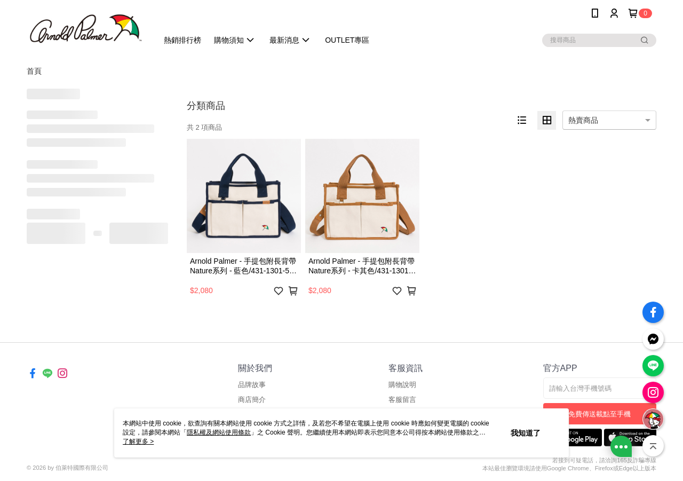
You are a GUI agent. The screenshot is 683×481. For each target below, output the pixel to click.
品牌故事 (252, 385)
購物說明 (402, 385)
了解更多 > (138, 441)
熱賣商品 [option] (583, 120)
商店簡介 (252, 400)
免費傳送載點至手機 (599, 414)
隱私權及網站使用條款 (219, 432)
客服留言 (402, 400)
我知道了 (526, 433)
